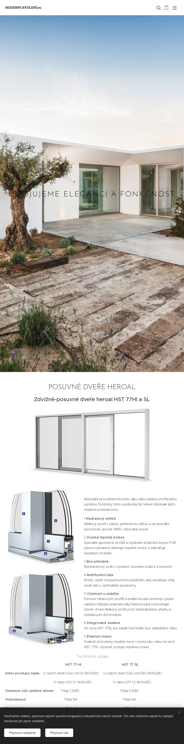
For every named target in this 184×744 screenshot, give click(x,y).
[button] (158, 7)
